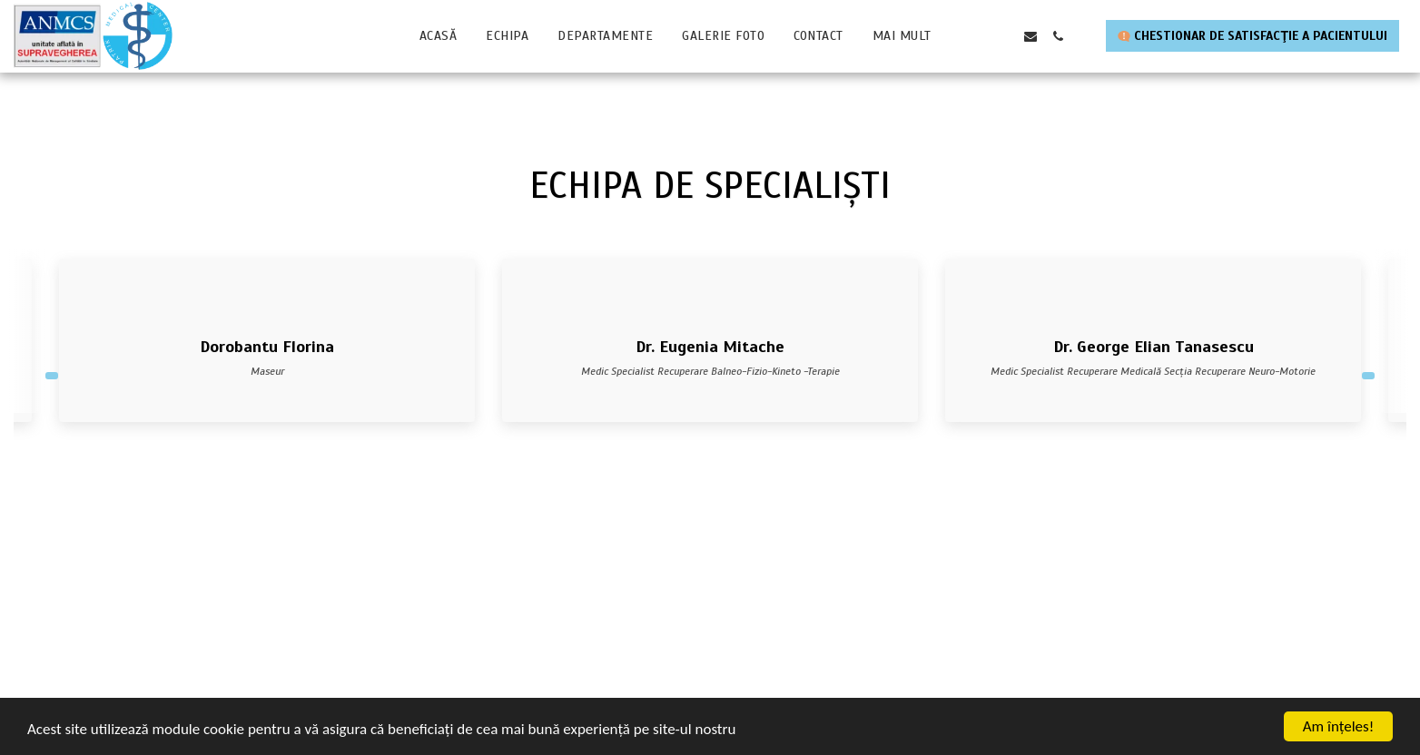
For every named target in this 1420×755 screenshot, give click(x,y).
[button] (976, 36)
